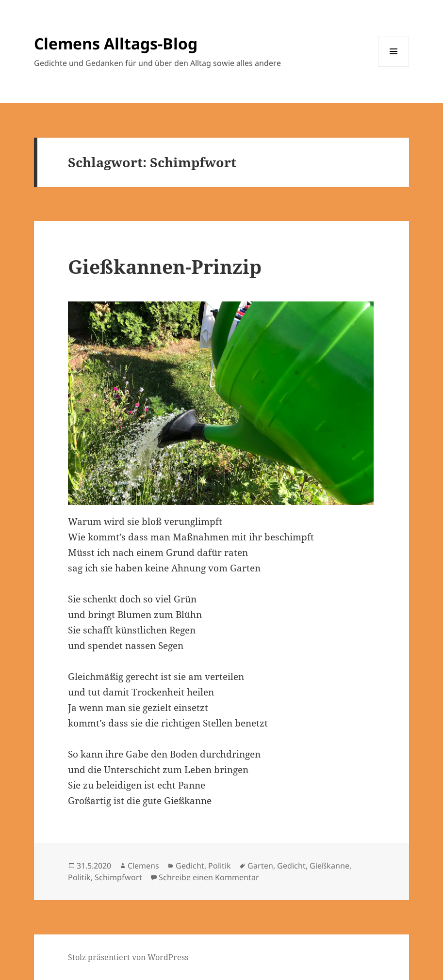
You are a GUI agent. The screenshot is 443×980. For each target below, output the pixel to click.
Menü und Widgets (393, 66)
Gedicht (190, 865)
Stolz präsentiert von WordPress (128, 957)
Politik (219, 865)
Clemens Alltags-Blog (115, 43)
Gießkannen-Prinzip (165, 266)
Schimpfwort (118, 877)
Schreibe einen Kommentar (209, 877)
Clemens (143, 865)
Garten (260, 865)
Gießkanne (329, 865)
